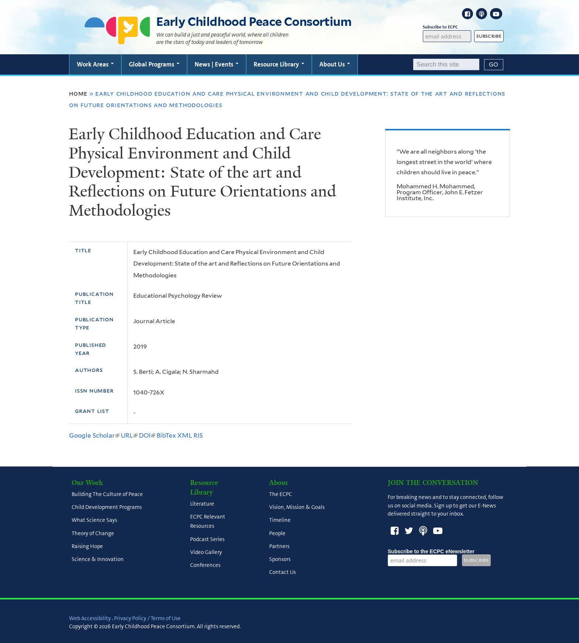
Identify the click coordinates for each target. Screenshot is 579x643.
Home (78, 93)
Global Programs (154, 64)
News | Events (217, 64)
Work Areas (95, 64)
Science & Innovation (98, 559)
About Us (334, 64)
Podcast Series (207, 539)
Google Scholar (94, 435)
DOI (147, 435)
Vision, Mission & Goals (297, 507)
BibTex (166, 435)
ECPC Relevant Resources (207, 521)
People (277, 533)
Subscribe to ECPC (447, 27)
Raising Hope (87, 546)
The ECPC (280, 494)
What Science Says (94, 520)
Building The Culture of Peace (107, 494)
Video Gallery (206, 552)
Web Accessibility (90, 618)
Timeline (280, 520)
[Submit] (493, 64)
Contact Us (282, 572)
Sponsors (280, 559)
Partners (279, 546)
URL (129, 435)
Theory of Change (93, 533)
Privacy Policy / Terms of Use (147, 618)
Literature (202, 503)
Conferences (205, 565)
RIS (198, 435)
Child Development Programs (107, 507)
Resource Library (279, 64)
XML (184, 435)
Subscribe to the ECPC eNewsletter (431, 551)
